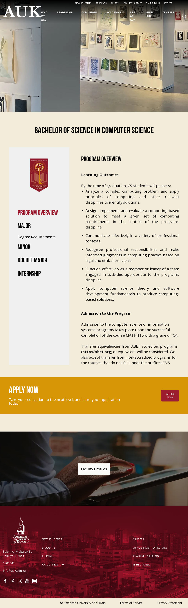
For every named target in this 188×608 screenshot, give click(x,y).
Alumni (115, 3)
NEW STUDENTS (83, 3)
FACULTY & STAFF (53, 564)
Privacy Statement (169, 603)
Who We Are (44, 16)
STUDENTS (101, 3)
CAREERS (138, 539)
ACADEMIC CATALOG (146, 556)
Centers (168, 12)
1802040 (9, 563)
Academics (113, 12)
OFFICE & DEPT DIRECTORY (150, 547)
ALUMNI (47, 556)
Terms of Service (131, 603)
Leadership (65, 12)
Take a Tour (153, 3)
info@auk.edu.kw (14, 571)
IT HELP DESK (141, 564)
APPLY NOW (170, 402)
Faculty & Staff (133, 3)
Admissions (89, 12)
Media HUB (149, 14)
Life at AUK (132, 16)
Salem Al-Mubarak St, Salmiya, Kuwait (17, 554)
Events (168, 3)
